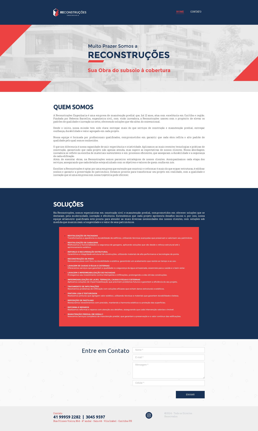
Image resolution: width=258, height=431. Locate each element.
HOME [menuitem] (180, 11)
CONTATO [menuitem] (195, 11)
